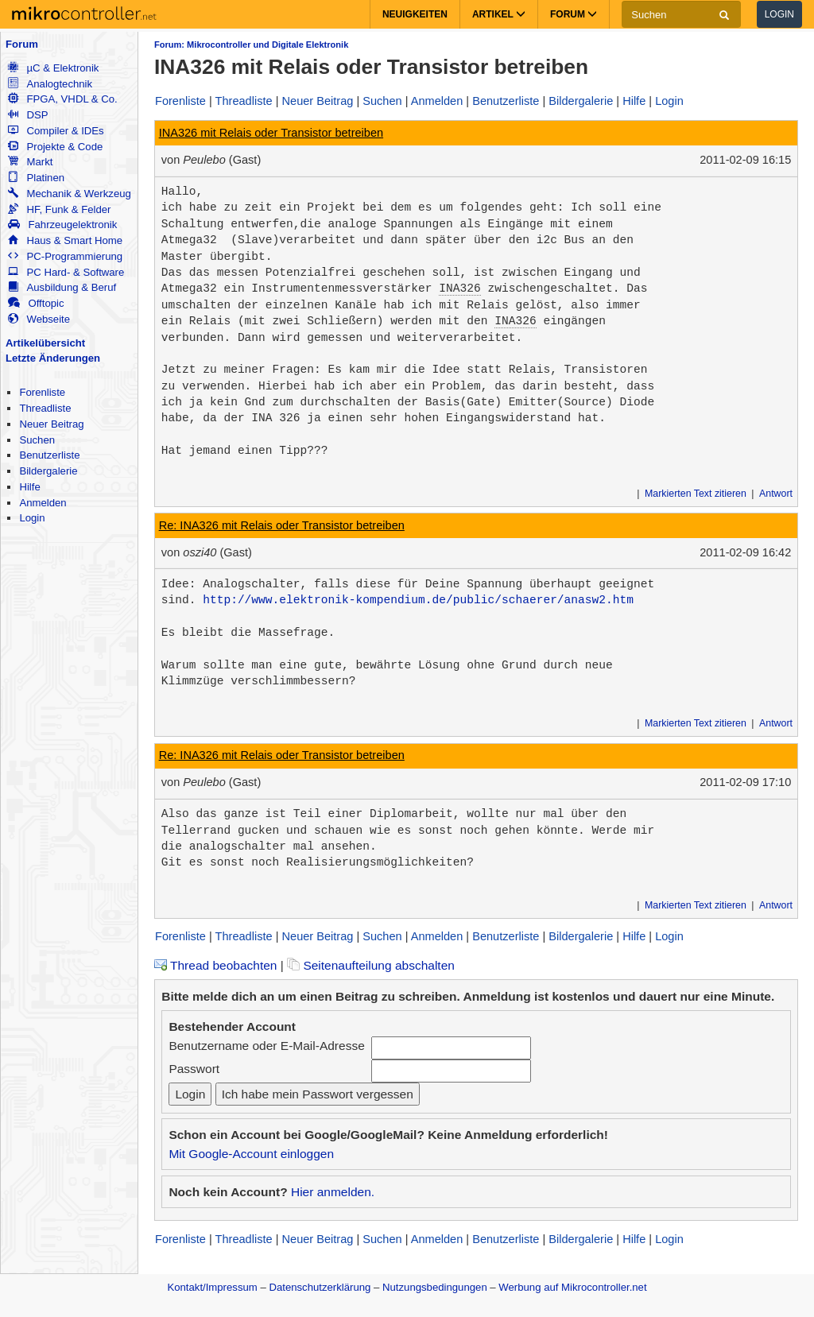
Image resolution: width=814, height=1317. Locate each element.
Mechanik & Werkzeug (69, 193)
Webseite (39, 319)
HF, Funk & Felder (59, 209)
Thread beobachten (215, 965)
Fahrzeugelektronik (62, 224)
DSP (28, 115)
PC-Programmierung (65, 256)
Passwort (194, 1068)
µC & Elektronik (53, 68)
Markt (30, 162)
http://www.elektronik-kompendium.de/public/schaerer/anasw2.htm (418, 600)
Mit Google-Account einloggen (251, 1153)
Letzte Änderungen (53, 358)
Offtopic (36, 303)
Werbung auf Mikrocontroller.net (572, 1287)
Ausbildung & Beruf (62, 287)
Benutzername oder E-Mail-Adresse (266, 1045)
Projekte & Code (55, 147)
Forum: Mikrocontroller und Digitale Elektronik (251, 44)
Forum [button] (573, 14)
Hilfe (29, 487)
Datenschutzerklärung (319, 1287)
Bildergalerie (48, 471)
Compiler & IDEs (55, 131)
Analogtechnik (50, 84)
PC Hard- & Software (66, 272)
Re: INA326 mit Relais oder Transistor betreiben (282, 525)
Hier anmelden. (332, 1192)
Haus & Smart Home (65, 240)
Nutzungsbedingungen (434, 1287)
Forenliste (42, 392)
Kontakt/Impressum (212, 1287)
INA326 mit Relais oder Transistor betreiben (271, 132)
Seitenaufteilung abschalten (371, 965)
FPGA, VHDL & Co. (62, 99)
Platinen (36, 178)
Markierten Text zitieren (695, 493)
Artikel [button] (498, 14)
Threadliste (45, 408)
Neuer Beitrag (51, 424)
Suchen (37, 440)
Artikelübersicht (45, 343)
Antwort (776, 493)
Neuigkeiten (415, 14)
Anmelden (42, 503)
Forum (22, 44)
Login (779, 14)
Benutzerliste (49, 455)
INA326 (459, 288)
